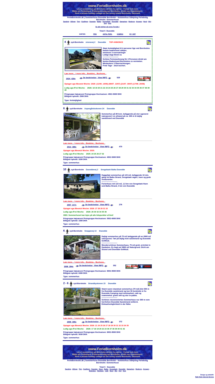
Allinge (73, 21)
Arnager (139, 21)
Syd (105, 23)
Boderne (132, 21)
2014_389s (71, 147)
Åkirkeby (100, 371)
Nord (145, 21)
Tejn (78, 21)
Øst (149, 21)
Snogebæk (106, 21)
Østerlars (92, 371)
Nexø (101, 369)
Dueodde (115, 21)
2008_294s (68, 266)
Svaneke (92, 21)
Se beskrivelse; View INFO (95, 78)
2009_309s (71, 322)
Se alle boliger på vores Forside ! (107, 27)
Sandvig (66, 21)
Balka (99, 21)
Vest (109, 23)
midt (106, 371)
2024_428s (70, 79)
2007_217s (71, 205)
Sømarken (123, 21)
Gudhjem (84, 21)
